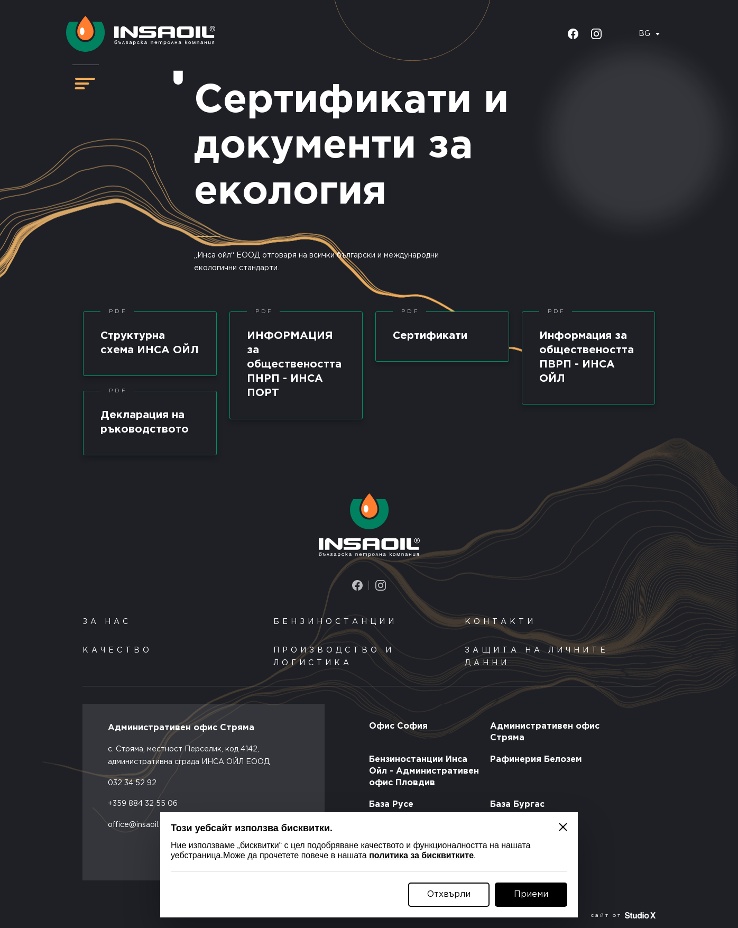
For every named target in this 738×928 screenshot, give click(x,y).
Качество (117, 650)
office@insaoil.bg (138, 825)
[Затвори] (563, 827)
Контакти (500, 622)
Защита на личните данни (536, 656)
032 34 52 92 (132, 783)
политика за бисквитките (421, 855)
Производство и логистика (333, 656)
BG (644, 34)
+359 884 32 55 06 (143, 804)
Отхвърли (449, 894)
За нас (106, 622)
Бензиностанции (335, 622)
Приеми (531, 894)
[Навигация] (85, 83)
